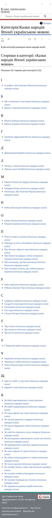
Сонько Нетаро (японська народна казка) (24, 313)
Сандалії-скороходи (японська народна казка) (26, 304)
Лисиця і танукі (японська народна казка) (24, 166)
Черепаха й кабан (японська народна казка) (25, 361)
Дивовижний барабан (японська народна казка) (27, 153)
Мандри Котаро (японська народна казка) (24, 188)
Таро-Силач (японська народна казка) (22, 326)
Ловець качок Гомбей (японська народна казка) (27, 169)
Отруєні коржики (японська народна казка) (25, 223)
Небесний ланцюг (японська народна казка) (25, 207)
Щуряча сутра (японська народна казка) (23, 387)
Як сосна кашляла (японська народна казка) (25, 464)
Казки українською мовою (13, 10)
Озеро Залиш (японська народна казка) (23, 220)
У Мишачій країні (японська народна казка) (25, 345)
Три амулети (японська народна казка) (22, 329)
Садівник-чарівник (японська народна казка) (25, 300)
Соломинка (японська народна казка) (22, 307)
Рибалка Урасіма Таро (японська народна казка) (27, 287)
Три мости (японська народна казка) (21, 332)
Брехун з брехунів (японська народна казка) (25, 108)
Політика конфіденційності (15, 508)
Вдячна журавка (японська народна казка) (24, 124)
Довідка (47, 23)
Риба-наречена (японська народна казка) (24, 284)
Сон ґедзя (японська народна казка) (21, 310)
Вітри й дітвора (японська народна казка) (24, 120)
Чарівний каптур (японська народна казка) (24, 358)
